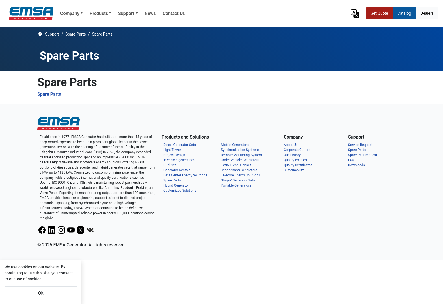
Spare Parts (49, 94)
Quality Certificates (298, 165)
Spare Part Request (362, 155)
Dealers (427, 13)
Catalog (404, 13)
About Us (290, 145)
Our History (292, 155)
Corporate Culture (297, 150)
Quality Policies (295, 160)
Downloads (356, 165)
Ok (40, 293)
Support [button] (126, 13)
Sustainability (294, 170)
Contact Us (174, 13)
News (150, 13)
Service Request (360, 145)
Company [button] (69, 13)
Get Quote (379, 13)
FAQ (351, 160)
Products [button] (99, 13)
